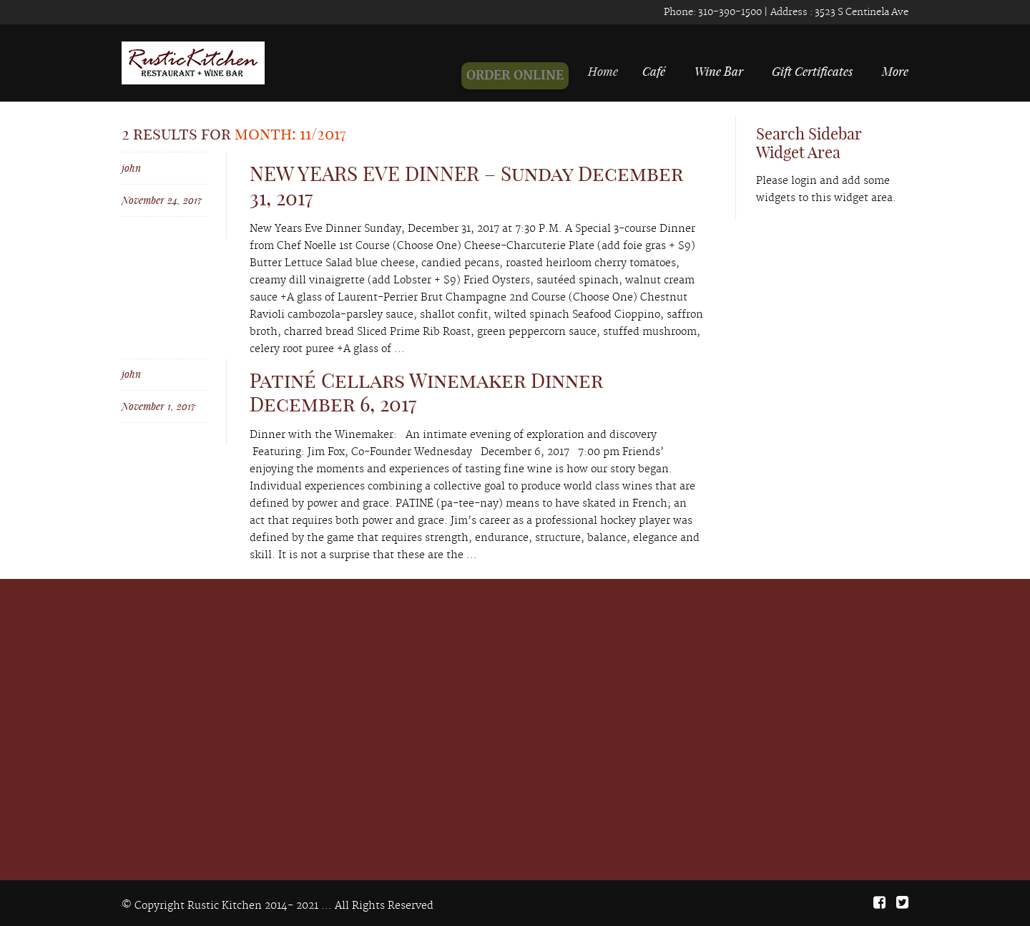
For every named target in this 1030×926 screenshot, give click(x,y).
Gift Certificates (812, 71)
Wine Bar (719, 71)
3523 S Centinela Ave (860, 12)
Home (608, 71)
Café (655, 71)
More (895, 71)
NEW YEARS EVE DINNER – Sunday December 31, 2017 (466, 185)
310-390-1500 (729, 12)
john (131, 168)
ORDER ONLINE (521, 76)
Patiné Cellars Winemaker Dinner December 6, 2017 (426, 392)
